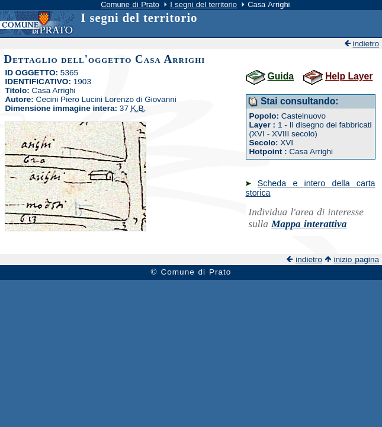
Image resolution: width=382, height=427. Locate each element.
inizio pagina (356, 259)
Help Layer (349, 76)
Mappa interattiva (308, 224)
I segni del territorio (203, 4)
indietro (365, 43)
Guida (281, 76)
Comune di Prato (130, 4)
